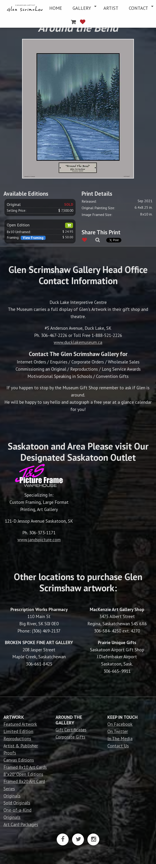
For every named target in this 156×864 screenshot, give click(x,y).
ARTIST (110, 8)
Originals (11, 796)
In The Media (120, 738)
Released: (89, 201)
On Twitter (117, 731)
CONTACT (138, 8)
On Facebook (120, 724)
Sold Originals (16, 803)
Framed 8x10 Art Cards (25, 767)
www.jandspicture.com (39, 539)
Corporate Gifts (70, 737)
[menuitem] (25, 8)
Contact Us (118, 746)
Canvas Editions (18, 760)
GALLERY (82, 8)
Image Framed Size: (97, 214)
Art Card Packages (20, 824)
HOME (55, 8)
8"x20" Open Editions (23, 774)
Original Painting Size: (98, 207)
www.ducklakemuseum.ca (78, 342)
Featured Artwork (20, 724)
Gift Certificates (71, 730)
